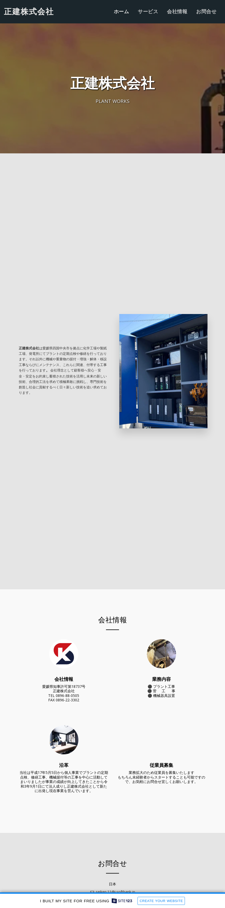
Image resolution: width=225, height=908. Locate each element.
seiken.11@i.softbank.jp (112, 891)
